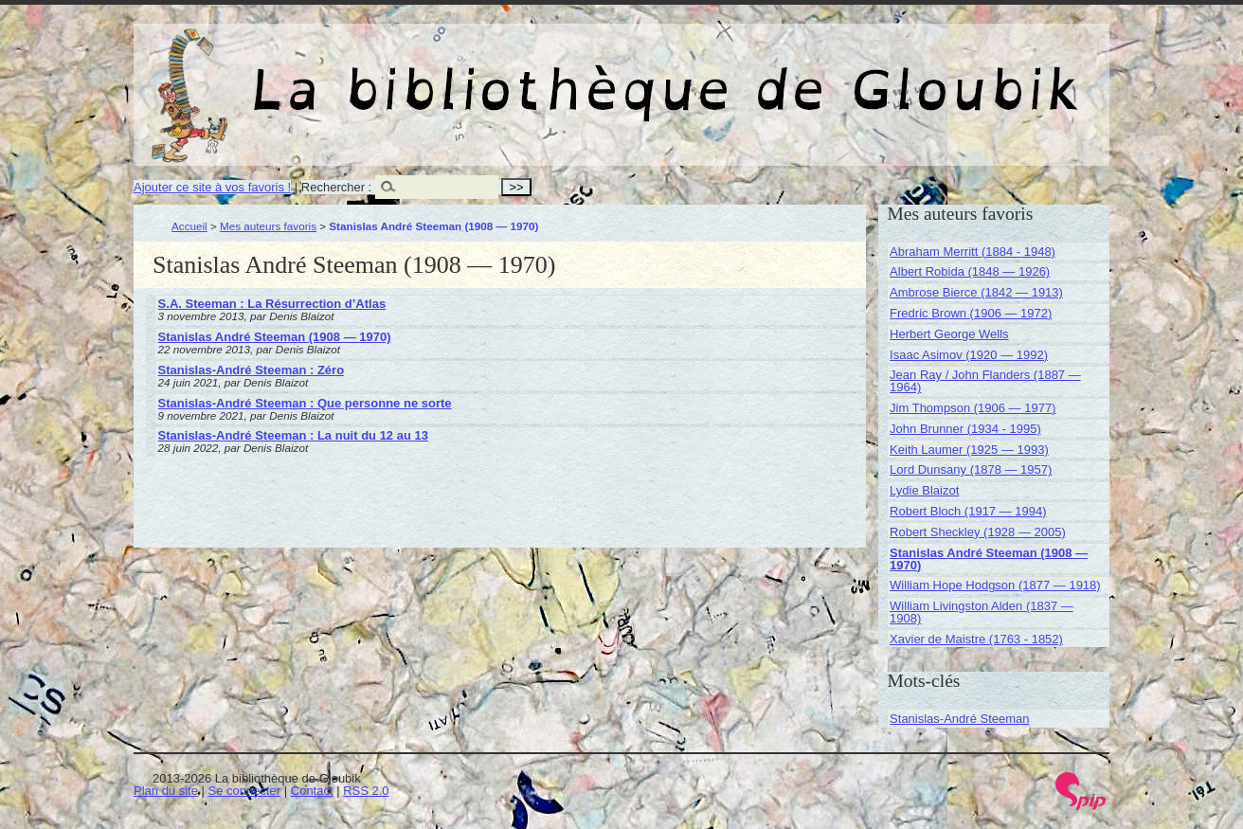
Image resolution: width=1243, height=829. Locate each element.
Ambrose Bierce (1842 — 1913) (976, 292)
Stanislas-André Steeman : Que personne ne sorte (305, 403)
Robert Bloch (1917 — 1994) (968, 511)
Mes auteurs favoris (268, 226)
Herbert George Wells (949, 334)
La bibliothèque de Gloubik (822, 74)
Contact (312, 791)
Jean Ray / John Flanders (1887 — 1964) (985, 381)
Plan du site (166, 791)
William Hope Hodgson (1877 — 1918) (995, 585)
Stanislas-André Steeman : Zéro (251, 370)
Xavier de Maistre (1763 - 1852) (976, 639)
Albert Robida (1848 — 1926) (970, 271)
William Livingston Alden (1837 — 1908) (981, 612)
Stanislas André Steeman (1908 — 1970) (274, 337)
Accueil (189, 226)
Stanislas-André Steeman (959, 719)
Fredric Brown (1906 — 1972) (971, 313)
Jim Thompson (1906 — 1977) (972, 408)
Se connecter (244, 791)
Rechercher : (336, 187)
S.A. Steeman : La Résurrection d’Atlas (272, 304)
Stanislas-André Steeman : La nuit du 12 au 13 (293, 435)
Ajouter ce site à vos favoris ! (212, 187)
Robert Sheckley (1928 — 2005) (978, 532)
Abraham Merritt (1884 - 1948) (972, 251)
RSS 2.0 (365, 791)
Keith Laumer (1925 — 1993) (969, 449)
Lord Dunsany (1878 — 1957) (971, 469)
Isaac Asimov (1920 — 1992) (969, 355)
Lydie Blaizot (924, 490)
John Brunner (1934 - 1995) (965, 429)
